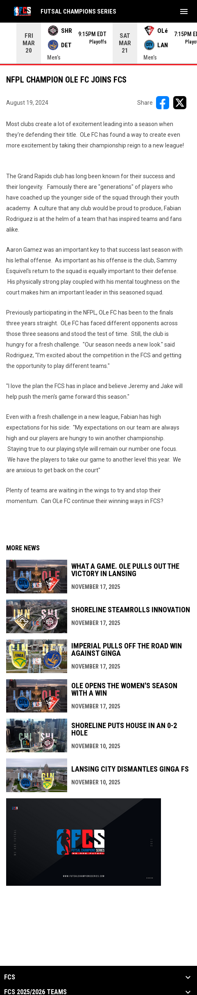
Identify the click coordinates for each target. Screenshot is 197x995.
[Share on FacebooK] (162, 102)
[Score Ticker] (98, 43)
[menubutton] (184, 11)
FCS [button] (9, 977)
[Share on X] (179, 102)
